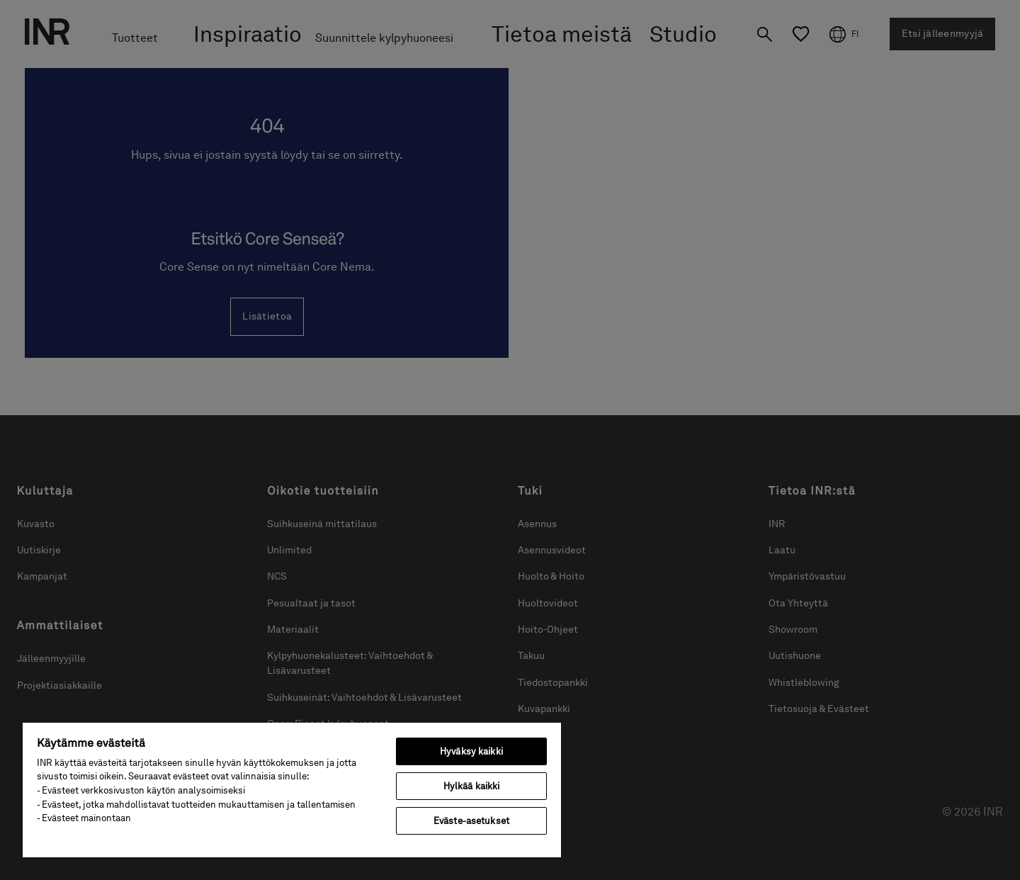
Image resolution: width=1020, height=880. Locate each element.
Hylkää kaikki (471, 786)
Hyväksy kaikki (471, 751)
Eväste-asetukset (471, 821)
